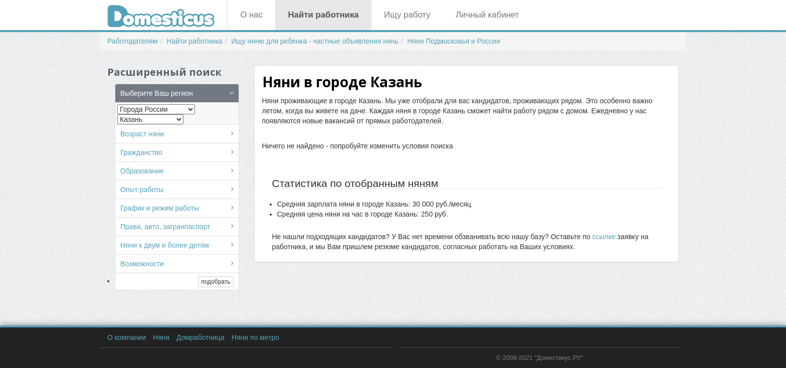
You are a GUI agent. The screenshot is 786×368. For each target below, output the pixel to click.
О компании (126, 337)
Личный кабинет (487, 15)
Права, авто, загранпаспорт (165, 227)
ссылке (603, 237)
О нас (251, 15)
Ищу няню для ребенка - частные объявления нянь (314, 41)
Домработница (200, 337)
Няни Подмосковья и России (453, 41)
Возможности (142, 264)
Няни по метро (255, 337)
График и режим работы (159, 208)
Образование (142, 171)
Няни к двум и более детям (164, 245)
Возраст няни (142, 134)
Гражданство (141, 152)
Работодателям (132, 41)
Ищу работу (407, 15)
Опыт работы (141, 190)
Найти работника (323, 15)
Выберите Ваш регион (156, 93)
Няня (161, 337)
